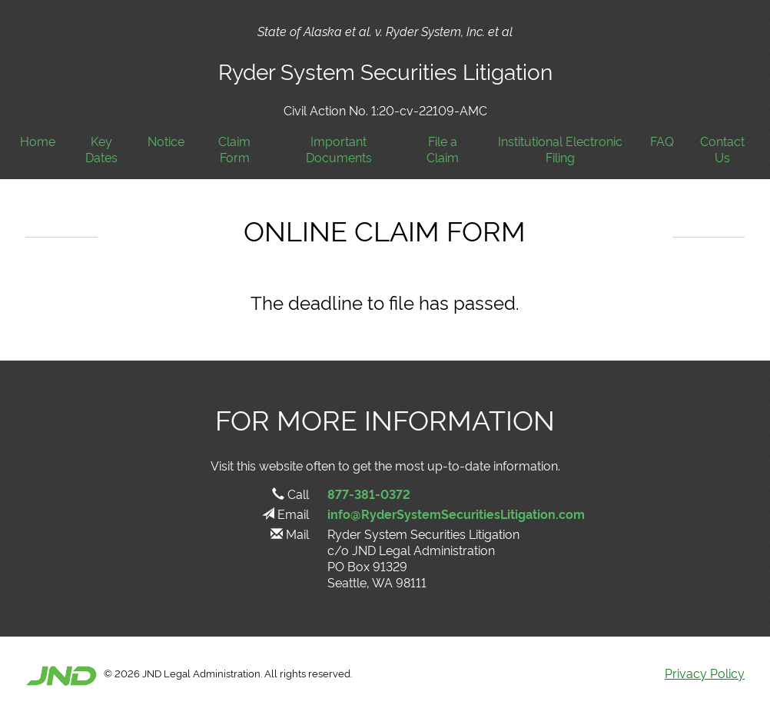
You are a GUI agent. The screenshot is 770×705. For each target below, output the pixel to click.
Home (37, 141)
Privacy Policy (705, 672)
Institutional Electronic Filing (560, 149)
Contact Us (722, 149)
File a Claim (442, 149)
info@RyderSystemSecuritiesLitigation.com (456, 513)
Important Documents (339, 149)
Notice (166, 141)
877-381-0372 (368, 493)
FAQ (662, 141)
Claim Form (234, 149)
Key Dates (101, 149)
